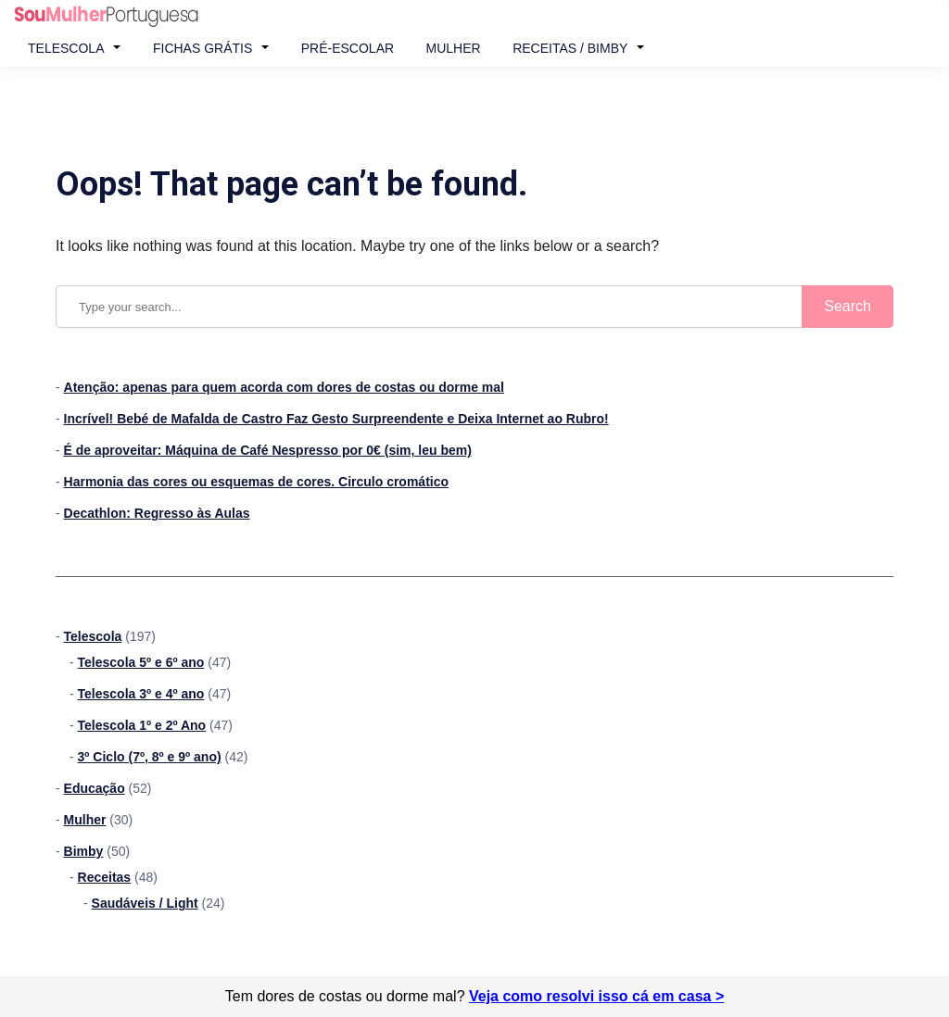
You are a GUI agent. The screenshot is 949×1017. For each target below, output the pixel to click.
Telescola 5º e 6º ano (141, 662)
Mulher (453, 48)
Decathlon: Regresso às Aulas (157, 513)
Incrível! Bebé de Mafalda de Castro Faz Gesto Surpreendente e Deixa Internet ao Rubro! (336, 418)
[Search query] (474, 306)
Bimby (84, 851)
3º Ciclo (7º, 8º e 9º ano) (149, 756)
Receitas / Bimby (569, 48)
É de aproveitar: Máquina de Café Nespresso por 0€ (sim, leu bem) (268, 450)
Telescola (66, 48)
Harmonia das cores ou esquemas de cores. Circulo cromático (256, 481)
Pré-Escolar (347, 48)
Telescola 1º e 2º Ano (142, 725)
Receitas (105, 877)
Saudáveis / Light (145, 903)
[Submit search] (847, 306)
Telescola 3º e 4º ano (141, 693)
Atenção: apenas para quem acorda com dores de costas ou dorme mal (284, 387)
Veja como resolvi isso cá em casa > (596, 996)
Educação (94, 788)
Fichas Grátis (202, 48)
